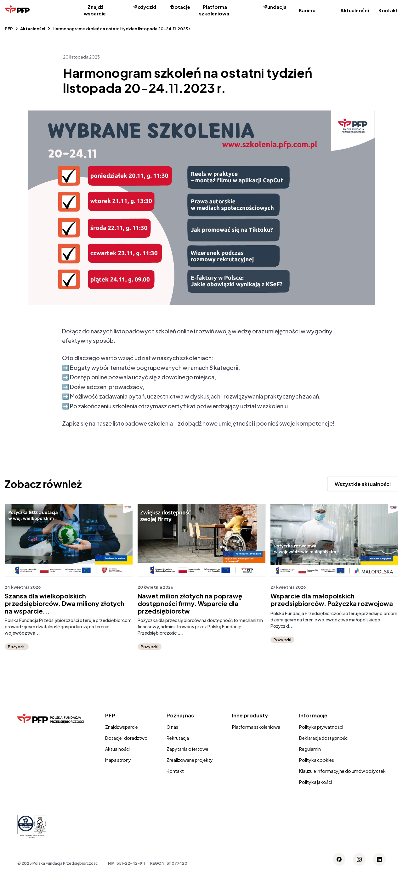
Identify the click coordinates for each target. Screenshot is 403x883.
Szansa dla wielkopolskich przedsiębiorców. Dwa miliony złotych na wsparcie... (64, 603)
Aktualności (354, 10)
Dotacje (180, 7)
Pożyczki (145, 7)
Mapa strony (118, 760)
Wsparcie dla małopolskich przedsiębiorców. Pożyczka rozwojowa (331, 599)
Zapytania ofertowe (187, 749)
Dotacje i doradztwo (126, 738)
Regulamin (310, 749)
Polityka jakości (315, 782)
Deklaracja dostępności (324, 738)
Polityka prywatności (321, 727)
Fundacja (275, 7)
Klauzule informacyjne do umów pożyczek (342, 771)
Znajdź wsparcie (95, 10)
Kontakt (388, 10)
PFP (9, 28)
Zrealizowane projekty (190, 760)
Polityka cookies (316, 760)
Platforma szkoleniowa (214, 10)
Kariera (307, 10)
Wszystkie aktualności (363, 484)
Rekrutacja (178, 738)
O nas (172, 727)
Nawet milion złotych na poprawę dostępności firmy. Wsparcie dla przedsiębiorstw (190, 603)
